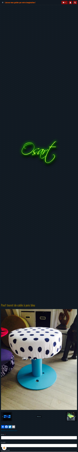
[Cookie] (4, 448)
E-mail (3, 442)
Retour (39, 416)
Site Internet (5, 450)
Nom (2, 434)
